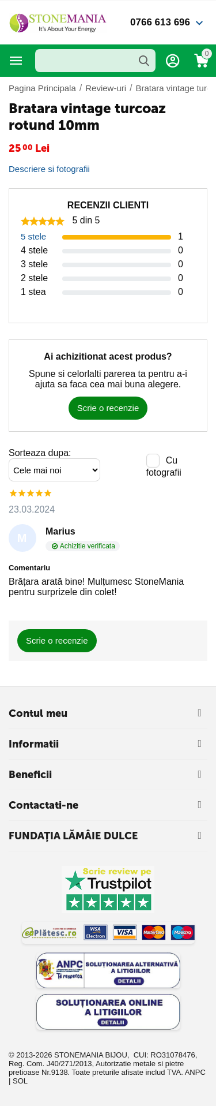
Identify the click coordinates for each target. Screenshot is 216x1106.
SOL (20, 1081)
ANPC (195, 1072)
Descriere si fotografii (49, 169)
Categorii (16, 61)
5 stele (33, 236)
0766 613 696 (160, 22)
